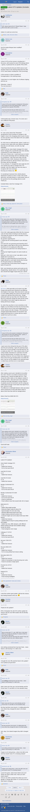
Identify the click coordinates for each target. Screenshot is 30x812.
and (7, 416)
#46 (28, 213)
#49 (28, 370)
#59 (28, 742)
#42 (28, 44)
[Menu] (2, 1)
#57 (28, 697)
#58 (28, 720)
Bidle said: (4, 700)
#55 (28, 658)
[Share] (26, 21)
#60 (28, 763)
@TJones (3, 288)
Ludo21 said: (5, 23)
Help (24, 806)
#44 (28, 98)
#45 (28, 130)
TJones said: (5, 216)
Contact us (3, 806)
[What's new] (24, 1)
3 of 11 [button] (15, 787)
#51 (28, 457)
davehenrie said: (5, 766)
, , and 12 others (12, 580)
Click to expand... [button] (15, 114)
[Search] (28, 1)
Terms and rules (11, 806)
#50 (28, 426)
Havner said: (5, 630)
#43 (28, 58)
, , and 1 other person (12, 203)
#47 (28, 286)
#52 (28, 590)
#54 (28, 627)
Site (2, 807)
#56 (28, 675)
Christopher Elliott (6, 11)
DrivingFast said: (6, 101)
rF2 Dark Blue (5, 804)
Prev (9, 787)
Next (21, 787)
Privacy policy (19, 806)
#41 (28, 20)
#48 (28, 327)
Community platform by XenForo (13, 810)
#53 (28, 605)
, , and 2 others (10, 34)
